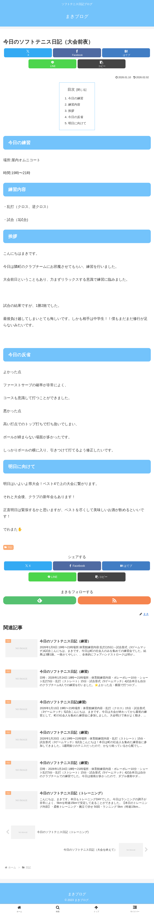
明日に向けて (78, 124)
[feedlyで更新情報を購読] (39, 602)
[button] (102, 63)
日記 (8, 548)
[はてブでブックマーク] (126, 52)
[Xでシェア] (28, 52)
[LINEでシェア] (52, 63)
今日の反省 (76, 118)
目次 (71, 89)
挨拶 (71, 111)
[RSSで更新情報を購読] (114, 602)
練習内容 (74, 105)
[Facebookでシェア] (77, 52)
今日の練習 (76, 98)
